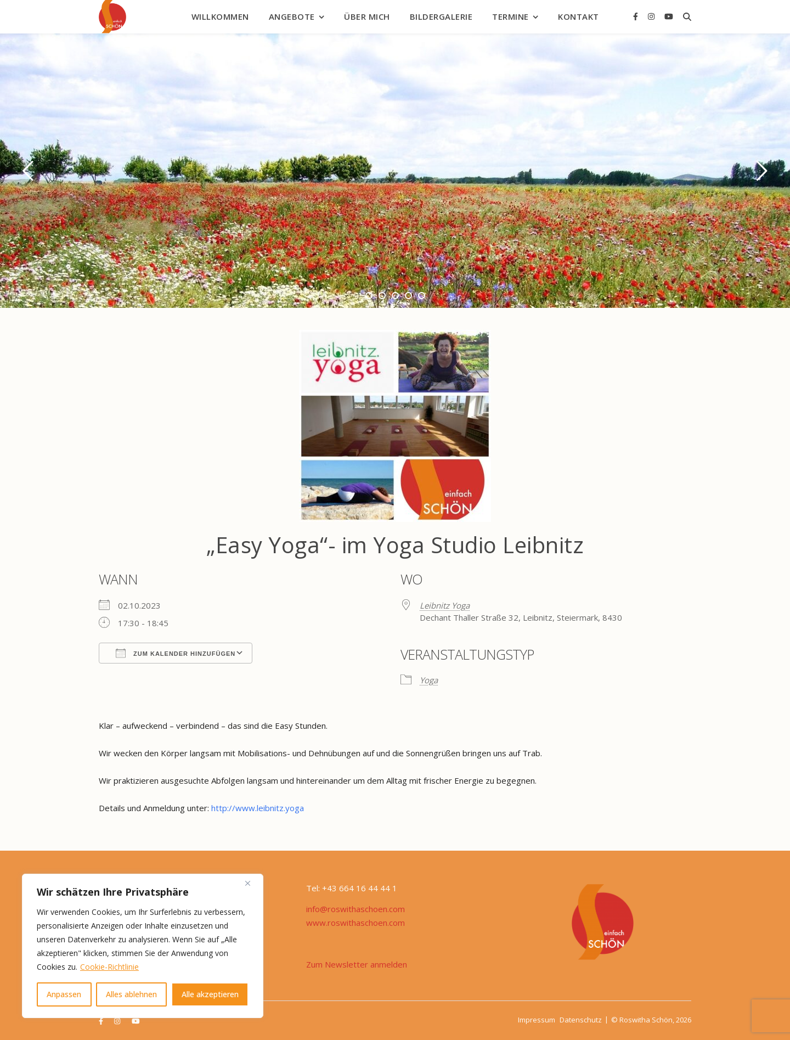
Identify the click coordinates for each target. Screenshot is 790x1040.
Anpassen (64, 994)
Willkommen (220, 16)
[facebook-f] (636, 16)
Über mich (367, 16)
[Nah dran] (251, 883)
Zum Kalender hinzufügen (175, 653)
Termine (510, 16)
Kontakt (578, 16)
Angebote (292, 16)
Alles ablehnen (131, 994)
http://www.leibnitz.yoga (257, 807)
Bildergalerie (441, 16)
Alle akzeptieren (210, 994)
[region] (142, 946)
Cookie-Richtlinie (109, 967)
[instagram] (652, 16)
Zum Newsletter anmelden (356, 964)
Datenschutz (581, 1020)
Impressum (536, 1020)
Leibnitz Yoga (445, 605)
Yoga (429, 679)
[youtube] (668, 16)
